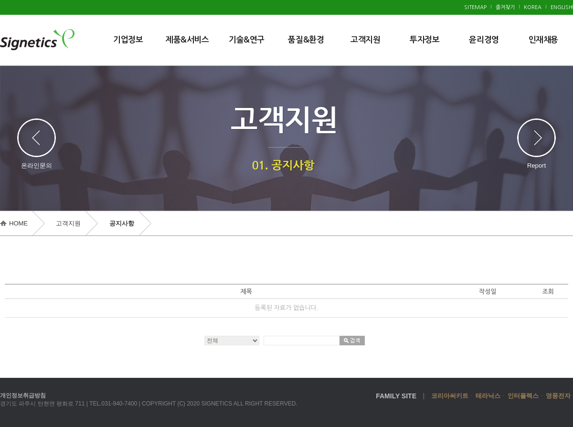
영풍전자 (558, 396)
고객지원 (365, 40)
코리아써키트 (449, 396)
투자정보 (424, 40)
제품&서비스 (187, 40)
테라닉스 (488, 396)
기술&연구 (247, 40)
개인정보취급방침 (23, 395)
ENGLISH (562, 7)
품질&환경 (306, 40)
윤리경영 (484, 40)
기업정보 (128, 40)
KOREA (532, 7)
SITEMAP (475, 7)
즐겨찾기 (505, 7)
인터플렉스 (523, 396)
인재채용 (543, 40)
